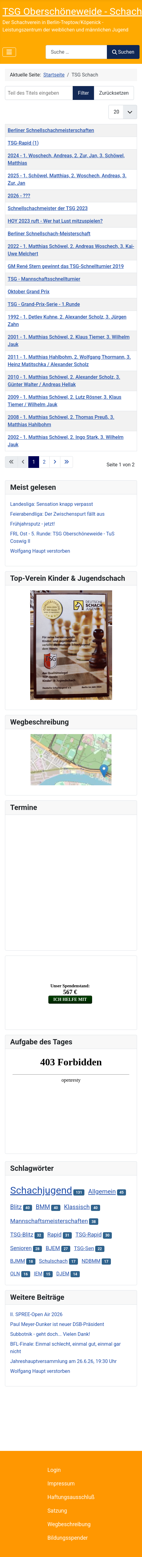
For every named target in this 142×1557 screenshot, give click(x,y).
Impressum (61, 1484)
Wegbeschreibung (69, 1524)
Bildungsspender (67, 1538)
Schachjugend (41, 1190)
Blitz (16, 1207)
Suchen (123, 52)
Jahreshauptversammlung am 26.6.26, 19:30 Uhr (63, 1361)
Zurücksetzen (114, 93)
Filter (83, 93)
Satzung (57, 1511)
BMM (43, 1207)
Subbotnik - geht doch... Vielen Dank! (50, 1334)
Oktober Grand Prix (29, 292)
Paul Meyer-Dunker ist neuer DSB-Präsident (57, 1324)
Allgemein (102, 1191)
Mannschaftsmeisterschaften (49, 1221)
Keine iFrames (71, 881)
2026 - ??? (19, 196)
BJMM (17, 1261)
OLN (15, 1274)
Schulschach (53, 1261)
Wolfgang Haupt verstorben (40, 1371)
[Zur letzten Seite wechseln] (66, 462)
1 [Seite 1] (33, 462)
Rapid (54, 1234)
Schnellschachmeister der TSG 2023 (48, 208)
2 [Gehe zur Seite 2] (44, 462)
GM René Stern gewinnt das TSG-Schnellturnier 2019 (66, 266)
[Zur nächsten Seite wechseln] (54, 462)
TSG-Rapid (88, 1234)
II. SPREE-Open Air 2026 (36, 1314)
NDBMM (91, 1261)
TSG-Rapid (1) (23, 143)
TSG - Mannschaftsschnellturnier (44, 279)
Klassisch (77, 1207)
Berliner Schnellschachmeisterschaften (51, 130)
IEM (38, 1274)
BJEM (53, 1248)
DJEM (62, 1274)
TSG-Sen (84, 1248)
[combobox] (76, 52)
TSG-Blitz (21, 1234)
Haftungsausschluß (71, 1497)
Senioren (21, 1248)
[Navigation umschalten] (9, 52)
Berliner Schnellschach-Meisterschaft (49, 234)
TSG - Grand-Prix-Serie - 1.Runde (44, 304)
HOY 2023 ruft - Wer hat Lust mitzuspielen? (55, 221)
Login (54, 1470)
